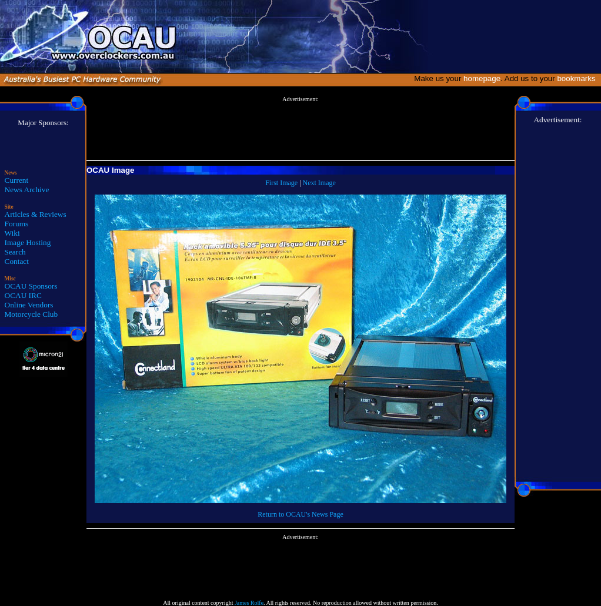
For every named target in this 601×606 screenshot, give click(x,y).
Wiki (12, 233)
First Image (281, 183)
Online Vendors (29, 304)
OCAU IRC (23, 295)
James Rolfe (249, 603)
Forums (17, 223)
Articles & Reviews (35, 214)
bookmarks (578, 78)
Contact (17, 261)
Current (17, 180)
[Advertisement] (300, 128)
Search (15, 251)
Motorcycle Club (31, 314)
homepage (481, 78)
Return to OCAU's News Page (300, 514)
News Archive (27, 189)
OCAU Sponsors (31, 286)
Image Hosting (28, 242)
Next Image (319, 183)
